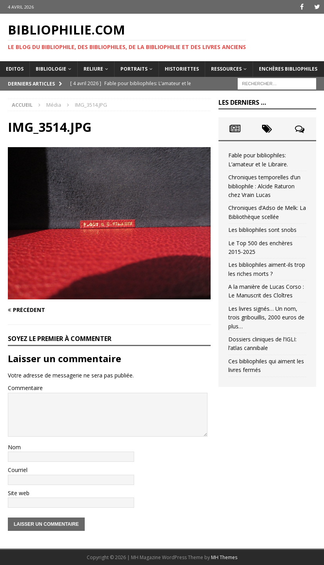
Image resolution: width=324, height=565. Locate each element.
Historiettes (182, 69)
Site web (18, 493)
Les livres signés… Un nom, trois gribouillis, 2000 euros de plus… (266, 317)
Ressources (226, 69)
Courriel (17, 470)
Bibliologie (51, 69)
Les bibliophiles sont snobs (262, 229)
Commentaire (25, 388)
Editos (15, 69)
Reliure (93, 69)
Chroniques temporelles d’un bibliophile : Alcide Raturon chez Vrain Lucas (264, 186)
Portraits (133, 69)
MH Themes (224, 557)
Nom (14, 447)
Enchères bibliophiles (288, 69)
